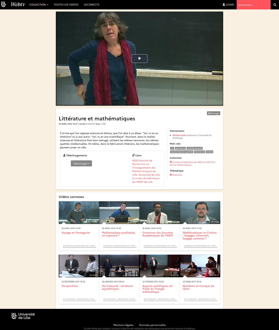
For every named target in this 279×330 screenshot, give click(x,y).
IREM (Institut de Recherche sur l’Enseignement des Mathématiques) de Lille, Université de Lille (146, 167)
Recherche (176, 175)
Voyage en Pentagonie (76, 232)
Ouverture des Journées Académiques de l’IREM (157, 234)
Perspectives (70, 286)
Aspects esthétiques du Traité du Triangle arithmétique (157, 289)
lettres (209, 151)
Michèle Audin (179, 135)
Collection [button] (38, 4)
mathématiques (194, 148)
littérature (199, 151)
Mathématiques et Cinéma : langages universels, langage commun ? (200, 235)
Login (228, 4)
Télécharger (81, 163)
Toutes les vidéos (66, 4)
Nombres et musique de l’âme (198, 287)
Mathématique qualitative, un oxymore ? (119, 234)
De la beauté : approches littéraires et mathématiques (79, 299)
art (172, 148)
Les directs (91, 4)
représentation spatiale (182, 151)
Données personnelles (152, 325)
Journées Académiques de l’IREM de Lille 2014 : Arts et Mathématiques (193, 163)
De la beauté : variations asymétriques (117, 287)
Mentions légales (123, 325)
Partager (213, 113)
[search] (275, 4)
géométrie (180, 148)
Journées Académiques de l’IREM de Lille (146, 179)
